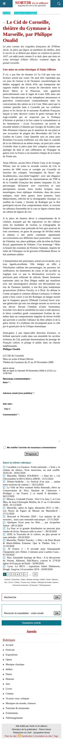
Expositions (16, 579)
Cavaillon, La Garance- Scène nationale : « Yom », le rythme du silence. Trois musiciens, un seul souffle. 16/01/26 (31, 470)
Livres (11, 582)
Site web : (8, 404)
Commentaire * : (11, 414)
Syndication (27, 736)
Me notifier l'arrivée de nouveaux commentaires (31, 447)
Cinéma (16, 582)
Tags (56, 736)
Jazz (5, 582)
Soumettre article (31, 622)
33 (35, 574)
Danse (48, 579)
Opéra (23, 579)
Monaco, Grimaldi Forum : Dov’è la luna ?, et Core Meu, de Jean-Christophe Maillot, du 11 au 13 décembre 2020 (31, 502)
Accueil (6, 13)
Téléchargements (45, 585)
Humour (55, 579)
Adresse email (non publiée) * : (19, 393)
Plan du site (10, 736)
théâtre (42, 579)
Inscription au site (43, 736)
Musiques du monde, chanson (48, 582)
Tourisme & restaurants (20, 585)
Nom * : (7, 382)
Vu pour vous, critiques (25, 13)
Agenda (31, 631)
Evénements (34, 585)
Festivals (7, 579)
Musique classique (33, 579)
